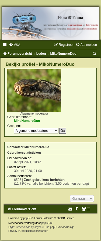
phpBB (27, 218)
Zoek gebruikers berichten (44, 180)
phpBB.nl (47, 223)
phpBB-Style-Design (62, 227)
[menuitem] (14, 45)
